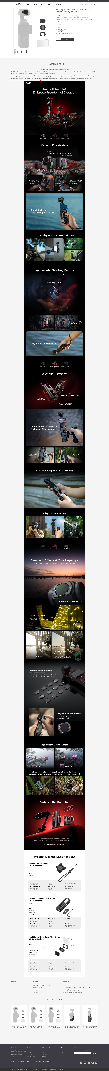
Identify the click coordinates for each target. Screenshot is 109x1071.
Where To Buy (71, 1)
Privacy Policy (34, 1069)
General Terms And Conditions (56, 1069)
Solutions (35, 4)
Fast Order (44, 1056)
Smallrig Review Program (32, 1056)
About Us (30, 1048)
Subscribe (76, 1048)
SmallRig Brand (30, 1050)
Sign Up (94, 1053)
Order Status (44, 1054)
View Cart (44, 1050)
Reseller (60, 1048)
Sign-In (43, 1052)
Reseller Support (61, 1052)
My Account (46, 1048)
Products (27, 4)
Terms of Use (44, 1069)
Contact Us (14, 1048)
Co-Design (58, 4)
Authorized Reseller (62, 1050)
